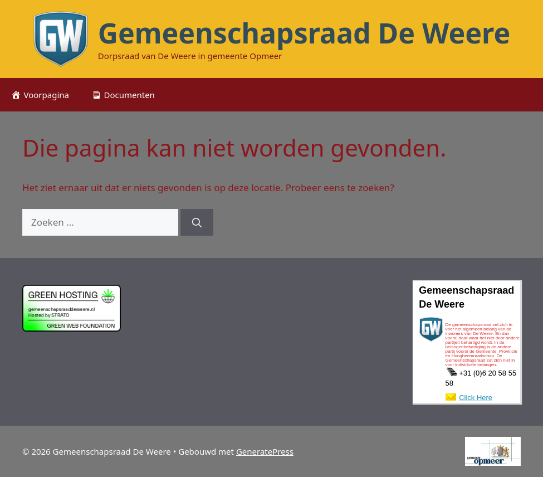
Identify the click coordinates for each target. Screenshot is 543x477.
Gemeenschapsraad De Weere (304, 33)
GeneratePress (264, 451)
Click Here (475, 397)
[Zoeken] (196, 222)
